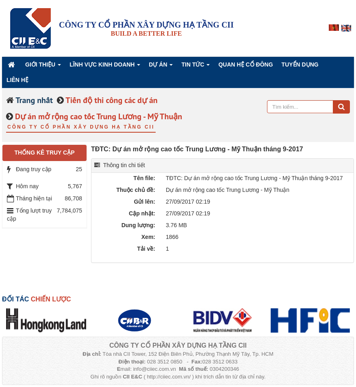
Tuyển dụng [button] (300, 64)
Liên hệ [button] (17, 80)
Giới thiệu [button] (43, 66)
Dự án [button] (161, 66)
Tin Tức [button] (195, 66)
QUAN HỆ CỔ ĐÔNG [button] (245, 64)
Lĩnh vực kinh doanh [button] (104, 66)
